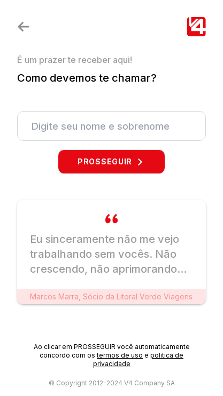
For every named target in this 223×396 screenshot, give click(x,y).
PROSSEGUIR (111, 161)
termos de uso (120, 355)
